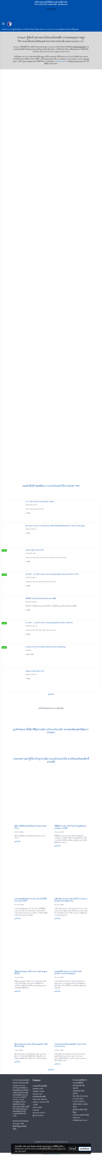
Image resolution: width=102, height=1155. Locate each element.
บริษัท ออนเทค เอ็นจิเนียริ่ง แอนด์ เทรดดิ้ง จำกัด (51, 2)
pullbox (36, 1102)
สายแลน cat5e (38, 1091)
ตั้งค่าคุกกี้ (73, 1149)
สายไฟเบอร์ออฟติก (57, 41)
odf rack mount (61, 61)
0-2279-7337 (78, 1099)
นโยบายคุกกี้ (22, 1151)
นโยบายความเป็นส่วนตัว (58, 1149)
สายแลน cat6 (38, 1088)
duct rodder (27, 61)
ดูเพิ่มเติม (51, 694)
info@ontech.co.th (80, 1120)
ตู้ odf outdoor (38, 1115)
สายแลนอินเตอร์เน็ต (55, 485)
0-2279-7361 (78, 1101)
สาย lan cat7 (38, 1094)
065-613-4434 (82, 1096)
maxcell (36, 1110)
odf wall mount (78, 61)
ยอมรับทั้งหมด (84, 1149)
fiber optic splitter (40, 1099)
